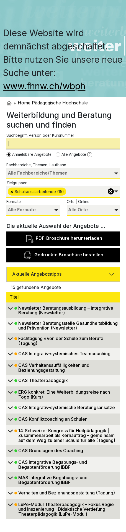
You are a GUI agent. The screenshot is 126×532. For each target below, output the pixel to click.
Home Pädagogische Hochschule (51, 103)
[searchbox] (63, 173)
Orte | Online (78, 201)
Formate (13, 201)
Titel (15, 297)
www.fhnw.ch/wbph (44, 86)
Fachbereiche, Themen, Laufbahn (36, 165)
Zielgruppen (16, 183)
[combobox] (63, 173)
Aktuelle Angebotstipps (36, 274)
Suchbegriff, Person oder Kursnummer (40, 135)
